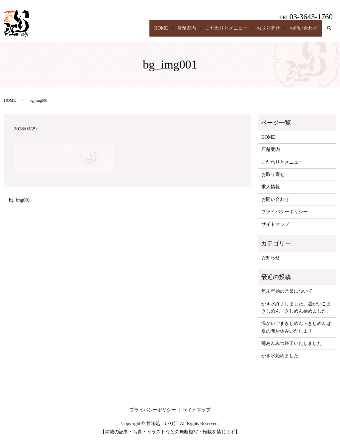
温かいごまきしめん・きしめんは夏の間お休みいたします (296, 327)
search (332, 31)
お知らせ (270, 257)
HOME (141, 31)
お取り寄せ (261, 31)
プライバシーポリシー (284, 211)
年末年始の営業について (286, 291)
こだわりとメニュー (215, 31)
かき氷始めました (279, 355)
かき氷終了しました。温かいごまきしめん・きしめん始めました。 (296, 307)
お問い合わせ (301, 31)
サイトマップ (275, 224)
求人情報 (270, 186)
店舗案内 (171, 31)
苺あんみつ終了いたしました (291, 343)
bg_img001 (19, 200)
